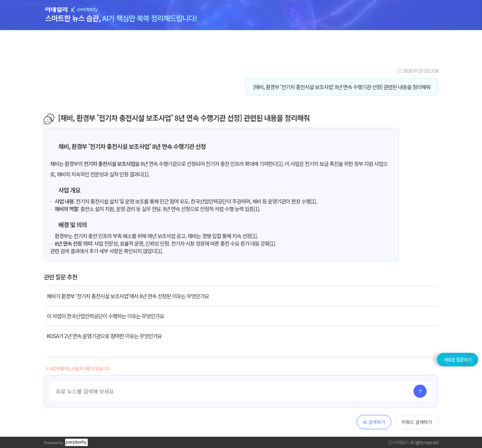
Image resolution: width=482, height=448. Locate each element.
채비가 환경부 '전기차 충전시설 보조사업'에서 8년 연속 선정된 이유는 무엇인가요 (128, 296)
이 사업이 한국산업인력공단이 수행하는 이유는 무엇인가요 (105, 316)
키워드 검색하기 (416, 422)
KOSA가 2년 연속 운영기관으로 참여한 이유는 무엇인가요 (104, 336)
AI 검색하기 (374, 422)
